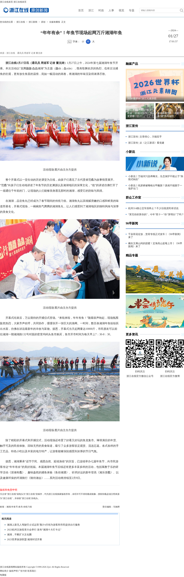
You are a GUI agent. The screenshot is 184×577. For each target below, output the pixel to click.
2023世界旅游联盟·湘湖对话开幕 (24, 539)
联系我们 (31, 571)
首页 (81, 10)
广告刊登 (22, 571)
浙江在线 (20, 22)
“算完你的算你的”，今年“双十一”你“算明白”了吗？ (156, 214)
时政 (101, 10)
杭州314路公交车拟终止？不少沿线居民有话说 (153, 208)
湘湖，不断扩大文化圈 (19, 534)
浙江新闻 (33, 22)
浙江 (91, 10)
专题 (131, 10)
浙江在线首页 (6, 2)
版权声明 (13, 571)
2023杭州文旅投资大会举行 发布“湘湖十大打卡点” (34, 529)
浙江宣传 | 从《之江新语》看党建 (146, 142)
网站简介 (4, 571)
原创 (43, 22)
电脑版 (3, 575)
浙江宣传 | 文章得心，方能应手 (145, 136)
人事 (111, 10)
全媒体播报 (54, 22)
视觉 (121, 10)
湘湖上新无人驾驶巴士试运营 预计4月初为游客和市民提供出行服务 (43, 524)
